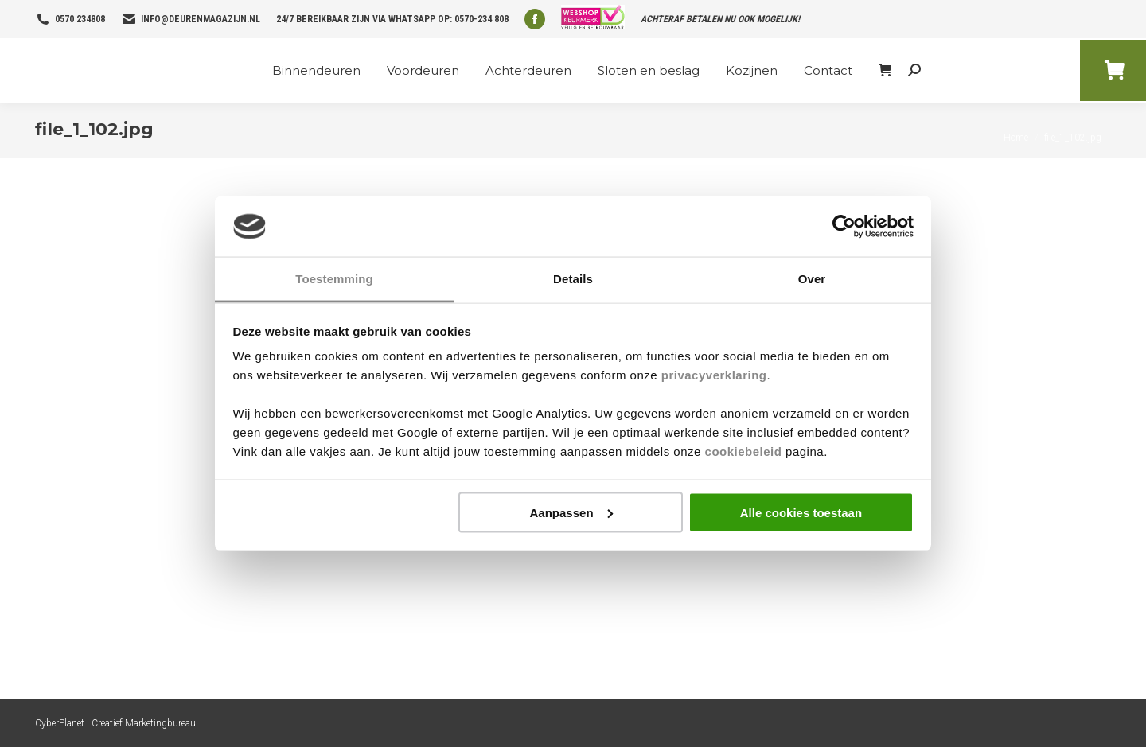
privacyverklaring (714, 375)
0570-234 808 (481, 19)
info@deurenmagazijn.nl (200, 19)
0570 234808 (80, 19)
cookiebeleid (743, 451)
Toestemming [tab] (334, 279)
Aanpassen (571, 512)
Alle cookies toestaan (801, 512)
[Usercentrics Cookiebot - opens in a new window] (844, 227)
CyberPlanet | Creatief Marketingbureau (115, 723)
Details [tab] (573, 279)
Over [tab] (812, 279)
